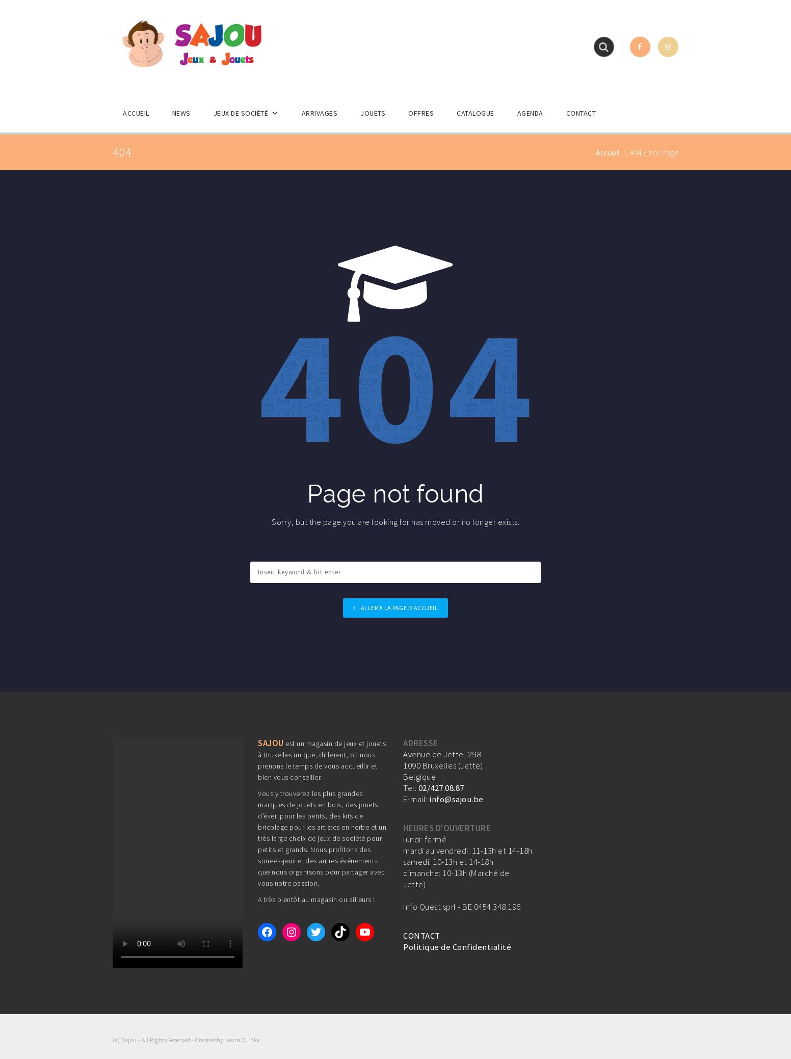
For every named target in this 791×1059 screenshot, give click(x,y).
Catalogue (475, 113)
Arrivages (320, 113)
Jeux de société (246, 113)
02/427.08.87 (441, 787)
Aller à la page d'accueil (399, 608)
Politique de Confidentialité (457, 946)
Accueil (136, 113)
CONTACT (421, 935)
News (181, 113)
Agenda (530, 113)
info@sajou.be (456, 799)
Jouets (372, 113)
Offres (421, 113)
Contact (581, 113)
